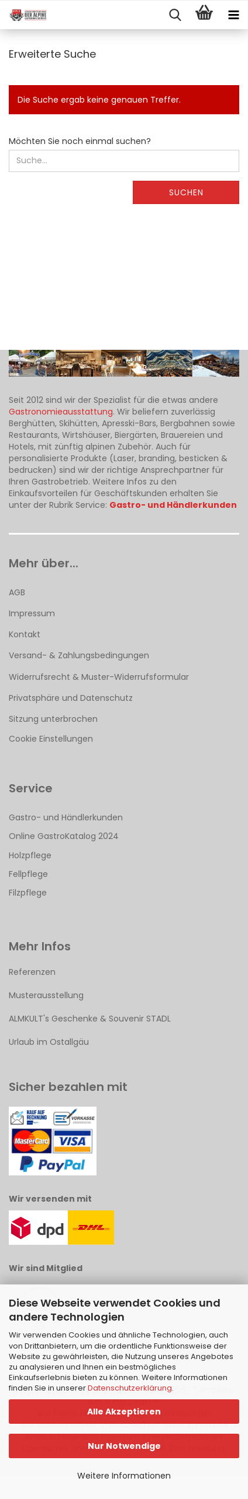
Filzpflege (28, 892)
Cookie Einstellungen (51, 739)
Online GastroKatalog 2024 (64, 836)
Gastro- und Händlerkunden (66, 817)
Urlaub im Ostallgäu (49, 1042)
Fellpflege (28, 874)
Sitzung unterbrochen (53, 719)
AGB (17, 592)
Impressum (32, 613)
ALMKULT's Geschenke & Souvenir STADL (90, 1018)
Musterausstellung (46, 995)
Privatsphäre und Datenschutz (71, 698)
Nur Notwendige (124, 1446)
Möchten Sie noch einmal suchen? (80, 141)
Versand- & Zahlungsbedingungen (79, 655)
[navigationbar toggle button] (233, 15)
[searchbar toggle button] (175, 15)
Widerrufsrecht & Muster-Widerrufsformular (99, 677)
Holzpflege (30, 855)
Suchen (186, 192)
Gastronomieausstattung (61, 411)
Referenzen (32, 972)
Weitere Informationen (124, 1476)
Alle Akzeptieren (124, 1411)
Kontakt (24, 634)
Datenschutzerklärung (130, 1387)
